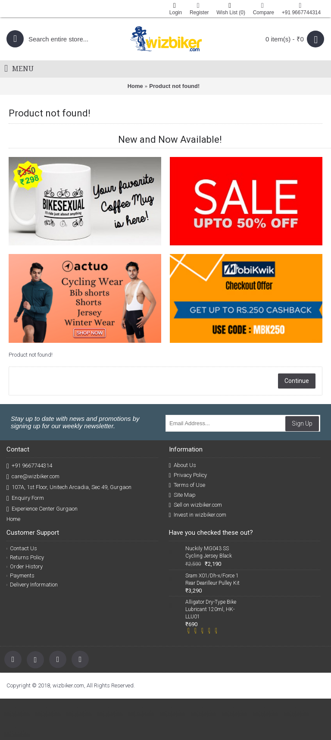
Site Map (182, 495)
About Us (182, 465)
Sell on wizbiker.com (195, 505)
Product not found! (174, 86)
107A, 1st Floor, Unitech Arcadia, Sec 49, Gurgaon (68, 487)
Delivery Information (32, 584)
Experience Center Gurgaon (42, 509)
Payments (20, 575)
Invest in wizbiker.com (197, 514)
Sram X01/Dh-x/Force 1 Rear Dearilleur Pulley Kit (212, 579)
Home (135, 86)
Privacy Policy (188, 475)
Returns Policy (25, 557)
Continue (296, 380)
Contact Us (21, 548)
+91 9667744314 (29, 466)
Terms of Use (187, 485)
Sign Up (302, 423)
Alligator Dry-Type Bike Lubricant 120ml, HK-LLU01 (210, 609)
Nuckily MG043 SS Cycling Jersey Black (208, 552)
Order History (24, 566)
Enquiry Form (25, 498)
